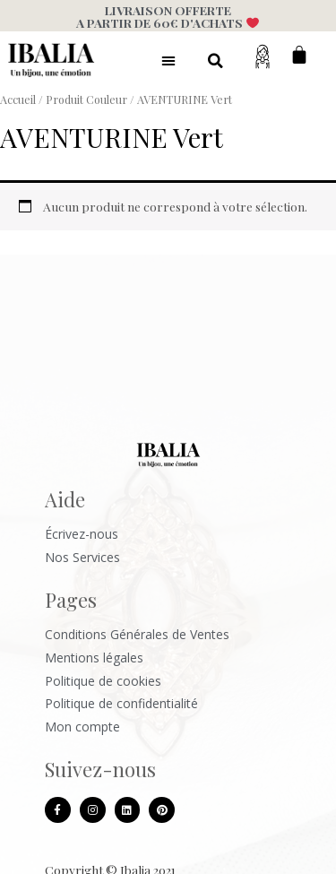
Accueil (18, 99)
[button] (168, 60)
